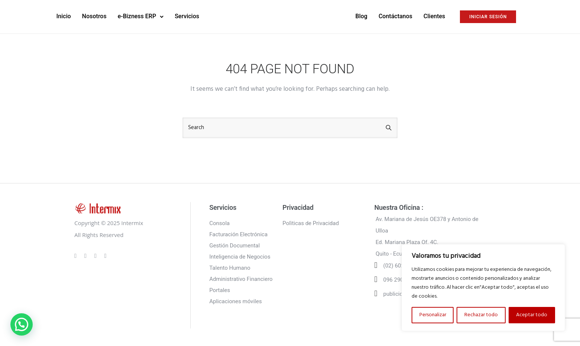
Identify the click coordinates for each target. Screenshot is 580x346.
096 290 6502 (400, 278)
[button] (21, 324)
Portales (219, 289)
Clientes (412, 15)
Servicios (208, 15)
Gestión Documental (234, 244)
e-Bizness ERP (158, 15)
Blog (339, 15)
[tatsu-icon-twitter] (105, 254)
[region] (483, 287)
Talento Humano (229, 266)
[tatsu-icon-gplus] (76, 254)
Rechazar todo (481, 315)
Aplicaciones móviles (235, 300)
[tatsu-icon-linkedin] (96, 254)
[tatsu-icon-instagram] (86, 254)
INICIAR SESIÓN (466, 16)
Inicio (85, 15)
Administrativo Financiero (241, 278)
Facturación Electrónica (238, 233)
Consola (219, 222)
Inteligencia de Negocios (239, 255)
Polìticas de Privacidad (311, 222)
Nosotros (116, 15)
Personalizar (432, 315)
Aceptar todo (531, 315)
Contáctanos (374, 15)
